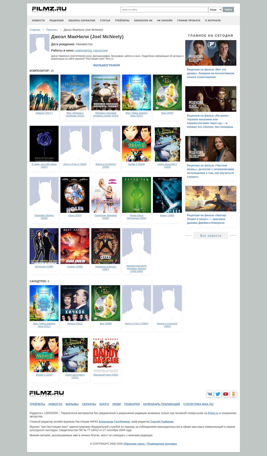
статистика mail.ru (198, 404)
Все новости (211, 235)
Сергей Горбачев (161, 421)
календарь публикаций (161, 404)
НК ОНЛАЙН (164, 20)
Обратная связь (134, 443)
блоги (104, 404)
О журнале (213, 20)
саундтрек (100, 50)
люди (116, 404)
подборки (132, 404)
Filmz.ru (213, 413)
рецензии (57, 20)
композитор (83, 50)
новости (38, 20)
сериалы (89, 404)
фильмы (72, 404)
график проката (188, 20)
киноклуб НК (143, 20)
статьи (105, 20)
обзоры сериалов (81, 20)
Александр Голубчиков (114, 421)
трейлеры (122, 20)
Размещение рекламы (162, 443)
